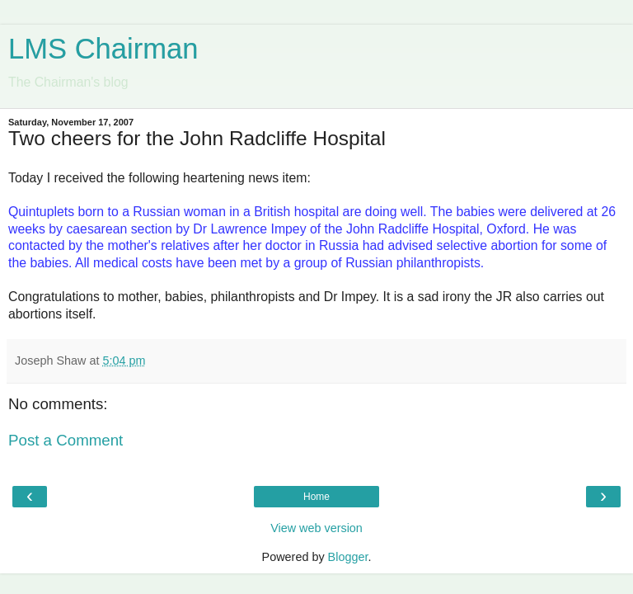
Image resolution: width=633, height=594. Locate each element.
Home (316, 496)
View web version (316, 528)
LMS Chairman (103, 48)
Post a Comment (65, 440)
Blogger (348, 556)
